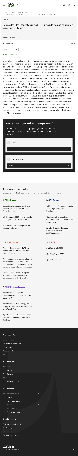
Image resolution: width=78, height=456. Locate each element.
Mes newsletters (21, 408)
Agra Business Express (11, 381)
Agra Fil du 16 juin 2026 (55, 260)
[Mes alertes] (69, 5)
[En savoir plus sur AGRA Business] (31, 242)
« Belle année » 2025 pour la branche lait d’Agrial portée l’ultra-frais (17, 218)
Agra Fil (5, 378)
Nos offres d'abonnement (12, 344)
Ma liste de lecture (21, 394)
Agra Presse (7, 367)
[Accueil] (11, 446)
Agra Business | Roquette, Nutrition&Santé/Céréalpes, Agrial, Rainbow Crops (17, 295)
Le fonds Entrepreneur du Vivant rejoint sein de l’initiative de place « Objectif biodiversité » (17, 250)
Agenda (7, 397)
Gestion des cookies (10, 435)
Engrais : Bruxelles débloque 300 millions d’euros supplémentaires (57, 230)
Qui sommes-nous (9, 340)
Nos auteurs (7, 347)
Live (21, 405)
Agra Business (8, 374)
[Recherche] (64, 5)
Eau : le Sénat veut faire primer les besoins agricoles (16, 226)
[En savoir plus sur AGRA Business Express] (31, 287)
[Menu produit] (16, 5)
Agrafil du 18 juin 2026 (54, 248)
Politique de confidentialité (12, 424)
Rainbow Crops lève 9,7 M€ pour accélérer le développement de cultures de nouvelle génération (16, 275)
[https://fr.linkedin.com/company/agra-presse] (74, 449)
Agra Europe (7, 370)
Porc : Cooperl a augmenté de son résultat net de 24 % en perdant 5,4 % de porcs (16, 208)
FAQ (4, 355)
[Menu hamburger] (4, 5)
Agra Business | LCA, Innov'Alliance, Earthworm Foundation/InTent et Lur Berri (17, 317)
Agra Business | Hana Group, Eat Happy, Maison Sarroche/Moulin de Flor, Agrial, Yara (17, 306)
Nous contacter (8, 351)
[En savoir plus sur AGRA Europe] (74, 200)
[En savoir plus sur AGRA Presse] (31, 200)
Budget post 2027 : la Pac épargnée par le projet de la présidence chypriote (59, 208)
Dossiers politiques (11, 412)
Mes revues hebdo (11, 401)
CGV (4, 431)
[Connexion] (74, 5)
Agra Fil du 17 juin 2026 (55, 254)
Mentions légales (9, 428)
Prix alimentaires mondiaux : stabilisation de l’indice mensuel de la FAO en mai (59, 219)
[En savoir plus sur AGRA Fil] (74, 242)
